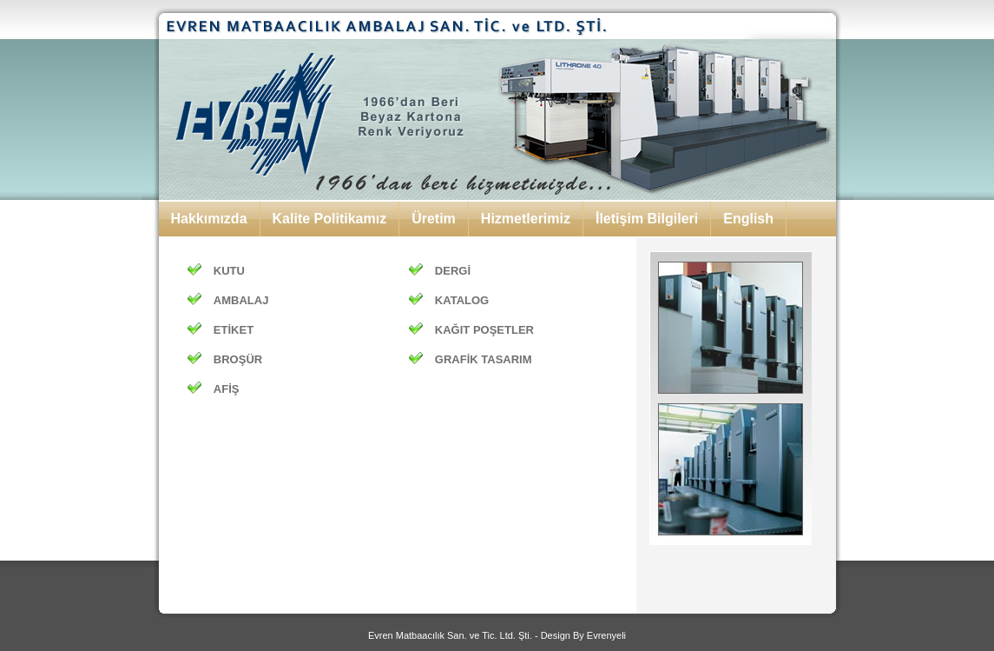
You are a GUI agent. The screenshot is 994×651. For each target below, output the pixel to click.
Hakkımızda (209, 218)
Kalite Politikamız (330, 218)
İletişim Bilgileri (647, 218)
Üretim (433, 218)
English (748, 218)
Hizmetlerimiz (525, 218)
